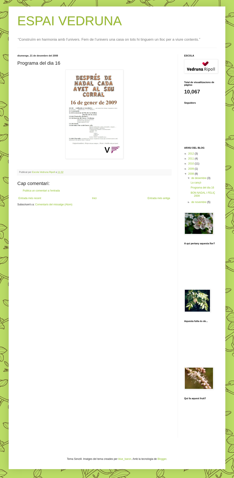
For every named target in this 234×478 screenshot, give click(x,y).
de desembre (199, 178)
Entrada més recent (29, 198)
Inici (94, 198)
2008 (191, 173)
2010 (191, 163)
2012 (191, 153)
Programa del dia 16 (202, 187)
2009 (191, 168)
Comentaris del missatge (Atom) (53, 204)
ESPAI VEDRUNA (69, 21)
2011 (191, 158)
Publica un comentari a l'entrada (41, 190)
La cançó (196, 182)
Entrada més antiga (159, 198)
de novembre (199, 202)
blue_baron (124, 458)
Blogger (162, 458)
